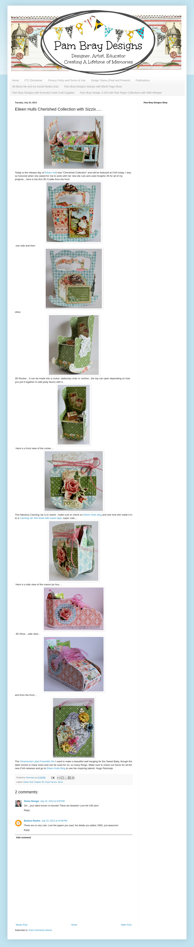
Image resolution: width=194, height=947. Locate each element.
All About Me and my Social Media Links (35, 86)
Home (15, 80)
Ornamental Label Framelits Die (37, 761)
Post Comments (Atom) (40, 930)
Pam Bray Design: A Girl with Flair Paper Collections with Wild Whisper (121, 92)
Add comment (23, 837)
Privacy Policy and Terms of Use (66, 80)
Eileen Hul (50, 172)
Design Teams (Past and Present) (110, 80)
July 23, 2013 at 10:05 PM (54, 820)
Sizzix (60, 782)
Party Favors (51, 782)
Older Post (126, 925)
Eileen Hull (28, 782)
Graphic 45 (39, 782)
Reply (27, 810)
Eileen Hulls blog (92, 514)
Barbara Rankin (32, 820)
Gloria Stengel (31, 801)
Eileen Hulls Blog (56, 768)
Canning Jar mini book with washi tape (40, 518)
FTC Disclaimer (33, 80)
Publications (143, 80)
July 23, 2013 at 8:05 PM (52, 801)
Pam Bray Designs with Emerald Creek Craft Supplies (43, 92)
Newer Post (21, 925)
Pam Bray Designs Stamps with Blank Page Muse (93, 86)
